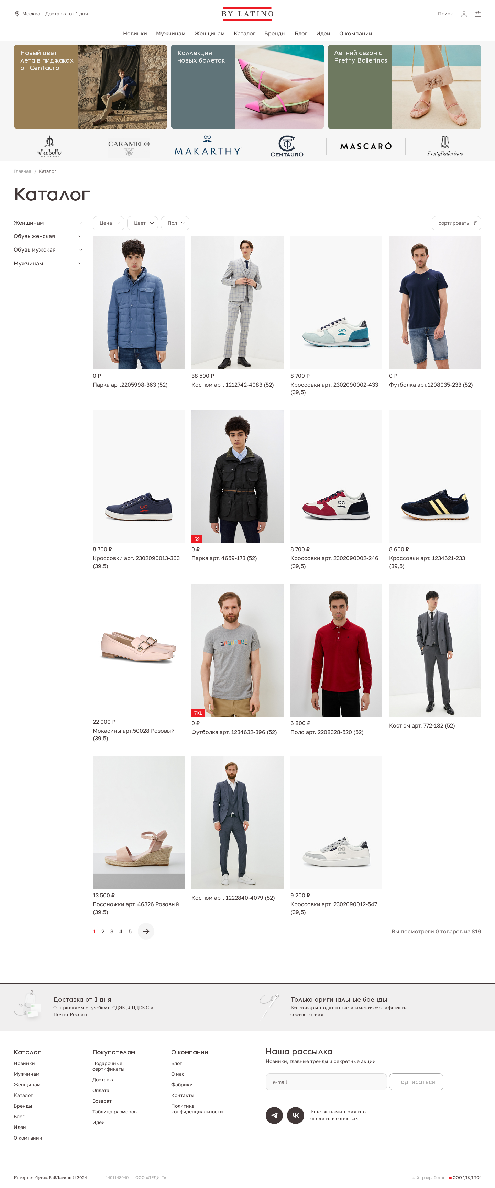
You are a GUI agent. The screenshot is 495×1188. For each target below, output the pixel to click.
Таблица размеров (114, 1111)
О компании (355, 33)
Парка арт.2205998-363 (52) (130, 384)
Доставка (103, 1079)
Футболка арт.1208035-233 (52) (431, 384)
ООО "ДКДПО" (467, 1177)
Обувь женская (34, 236)
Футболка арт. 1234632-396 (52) (234, 732)
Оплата (100, 1090)
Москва (31, 13)
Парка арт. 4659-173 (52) (224, 558)
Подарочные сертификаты (108, 1066)
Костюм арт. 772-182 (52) (422, 725)
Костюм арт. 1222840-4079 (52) (233, 897)
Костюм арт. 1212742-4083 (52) (232, 384)
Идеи (323, 33)
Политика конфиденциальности (197, 1108)
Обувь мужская (35, 249)
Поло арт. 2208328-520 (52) (327, 732)
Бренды (275, 33)
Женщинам (210, 33)
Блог (301, 33)
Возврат (102, 1101)
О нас (178, 1074)
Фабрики (182, 1084)
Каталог (244, 33)
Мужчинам (171, 33)
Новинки (135, 33)
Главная (23, 171)
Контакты (182, 1095)
